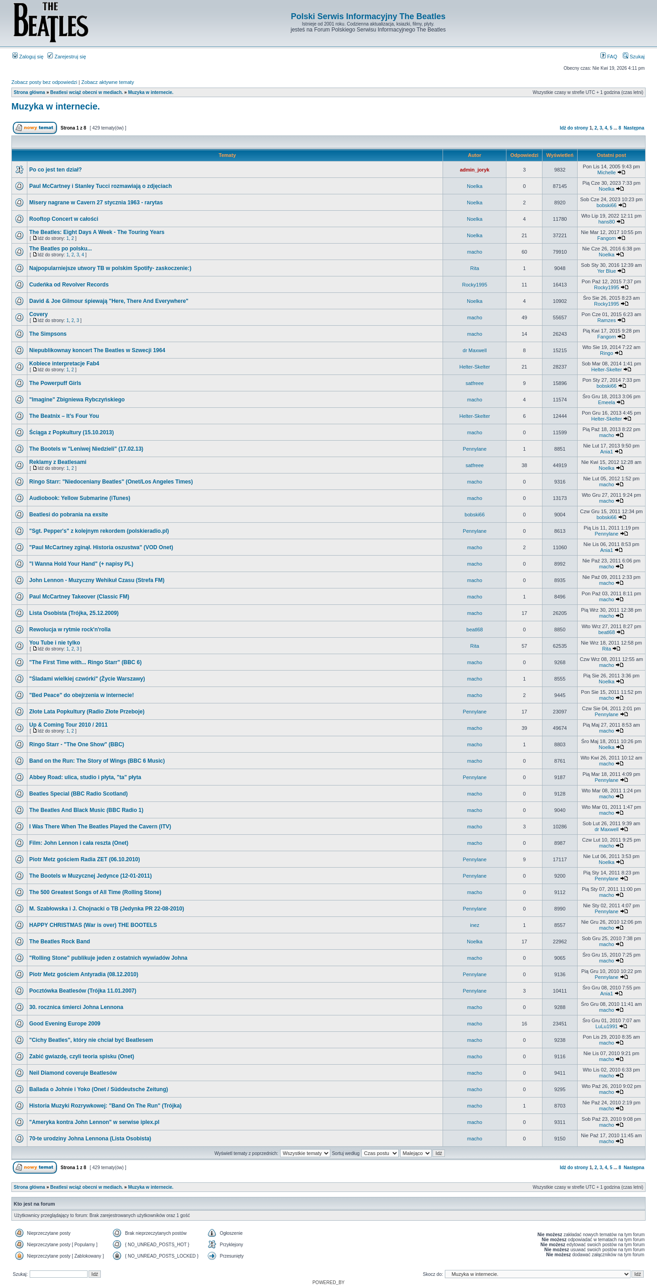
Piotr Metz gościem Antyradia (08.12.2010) (83, 974)
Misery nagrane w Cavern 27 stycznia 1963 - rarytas (96, 202)
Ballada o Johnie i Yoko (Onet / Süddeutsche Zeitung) (98, 1089)
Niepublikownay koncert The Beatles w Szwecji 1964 (97, 350)
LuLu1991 (606, 1026)
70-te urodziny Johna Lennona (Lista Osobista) (90, 1138)
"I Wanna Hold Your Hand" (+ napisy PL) (81, 564)
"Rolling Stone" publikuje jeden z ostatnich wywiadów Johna (108, 958)
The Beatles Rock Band (59, 941)
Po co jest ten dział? (55, 169)
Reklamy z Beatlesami (57, 462)
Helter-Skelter (474, 366)
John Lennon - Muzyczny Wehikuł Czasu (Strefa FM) (96, 580)
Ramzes (606, 320)
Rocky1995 (474, 284)
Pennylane (474, 449)
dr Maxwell (475, 350)
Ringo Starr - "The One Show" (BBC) (76, 744)
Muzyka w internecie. (150, 92)
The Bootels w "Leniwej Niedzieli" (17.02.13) (86, 449)
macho (474, 252)
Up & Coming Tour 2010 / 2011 (68, 725)
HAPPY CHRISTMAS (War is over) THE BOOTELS (93, 925)
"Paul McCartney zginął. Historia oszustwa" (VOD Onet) (101, 547)
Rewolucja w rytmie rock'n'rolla (69, 629)
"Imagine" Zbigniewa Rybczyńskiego (77, 399)
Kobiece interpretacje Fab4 (64, 363)
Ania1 (606, 451)
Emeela (606, 402)
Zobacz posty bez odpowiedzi (44, 82)
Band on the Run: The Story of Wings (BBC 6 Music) (97, 761)
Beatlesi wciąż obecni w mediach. (86, 92)
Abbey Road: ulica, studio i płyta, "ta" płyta (85, 777)
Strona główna (29, 92)
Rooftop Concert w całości (63, 219)
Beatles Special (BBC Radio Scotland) (78, 794)
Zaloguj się (27, 56)
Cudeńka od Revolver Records (69, 284)
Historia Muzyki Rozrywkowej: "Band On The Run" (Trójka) (105, 1106)
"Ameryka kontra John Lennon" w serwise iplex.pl (94, 1122)
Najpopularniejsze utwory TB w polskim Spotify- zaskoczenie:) (110, 268)
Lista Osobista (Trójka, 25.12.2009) (74, 613)
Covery (38, 314)
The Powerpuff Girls (55, 383)
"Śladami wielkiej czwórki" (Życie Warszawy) (87, 679)
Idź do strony (574, 127)
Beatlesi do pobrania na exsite (68, 514)
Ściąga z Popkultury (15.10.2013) (71, 432)
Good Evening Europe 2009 (64, 1023)
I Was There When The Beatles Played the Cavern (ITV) (100, 826)
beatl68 (474, 629)
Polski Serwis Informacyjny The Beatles (368, 16)
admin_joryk (475, 169)
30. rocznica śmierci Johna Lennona (76, 1007)
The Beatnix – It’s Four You (64, 416)
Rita (475, 268)
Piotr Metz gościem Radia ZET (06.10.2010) (84, 859)
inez (474, 925)
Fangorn (606, 238)
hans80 (606, 221)
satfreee (474, 383)
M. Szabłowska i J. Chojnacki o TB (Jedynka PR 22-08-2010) (106, 908)
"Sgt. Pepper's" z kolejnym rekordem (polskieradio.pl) (99, 531)
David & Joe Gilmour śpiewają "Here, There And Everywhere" (108, 301)
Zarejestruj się (66, 56)
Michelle (606, 172)
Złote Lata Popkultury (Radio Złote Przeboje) (87, 711)
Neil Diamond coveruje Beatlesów (73, 1073)
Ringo (606, 353)
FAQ (608, 56)
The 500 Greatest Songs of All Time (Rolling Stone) (95, 892)
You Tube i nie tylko (54, 643)
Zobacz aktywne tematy (107, 82)
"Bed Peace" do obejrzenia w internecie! (81, 695)
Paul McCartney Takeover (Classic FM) (79, 596)
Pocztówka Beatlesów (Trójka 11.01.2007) (82, 991)
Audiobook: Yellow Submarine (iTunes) (79, 498)
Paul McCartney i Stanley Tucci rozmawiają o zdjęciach (100, 186)
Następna (634, 127)
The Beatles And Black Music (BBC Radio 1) (86, 810)
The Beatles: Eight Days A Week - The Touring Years (97, 232)
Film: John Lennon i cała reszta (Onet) (78, 843)
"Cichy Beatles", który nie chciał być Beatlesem (91, 1040)
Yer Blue (606, 271)
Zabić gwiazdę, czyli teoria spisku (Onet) (81, 1056)
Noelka (474, 186)
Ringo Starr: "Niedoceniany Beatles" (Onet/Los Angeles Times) (111, 482)
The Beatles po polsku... (60, 248)
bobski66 (606, 205)
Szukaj (634, 56)
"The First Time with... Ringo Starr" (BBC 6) (85, 662)
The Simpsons (48, 334)
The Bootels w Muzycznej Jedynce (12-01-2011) (90, 876)
